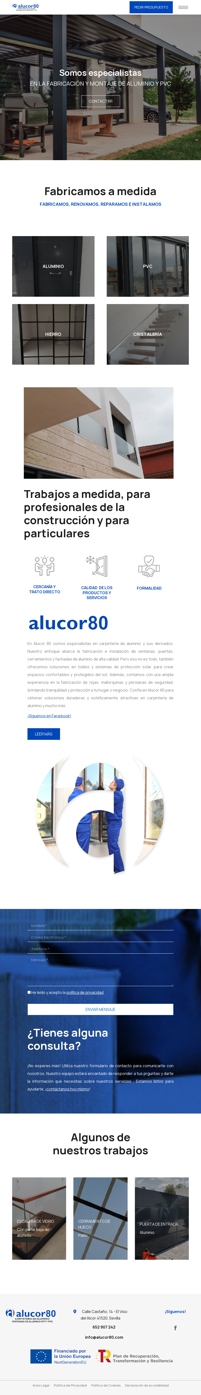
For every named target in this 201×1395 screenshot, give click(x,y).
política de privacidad (85, 992)
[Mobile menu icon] (183, 7)
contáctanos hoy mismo (67, 1089)
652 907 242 (104, 1327)
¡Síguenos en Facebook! (49, 715)
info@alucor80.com (104, 1337)
